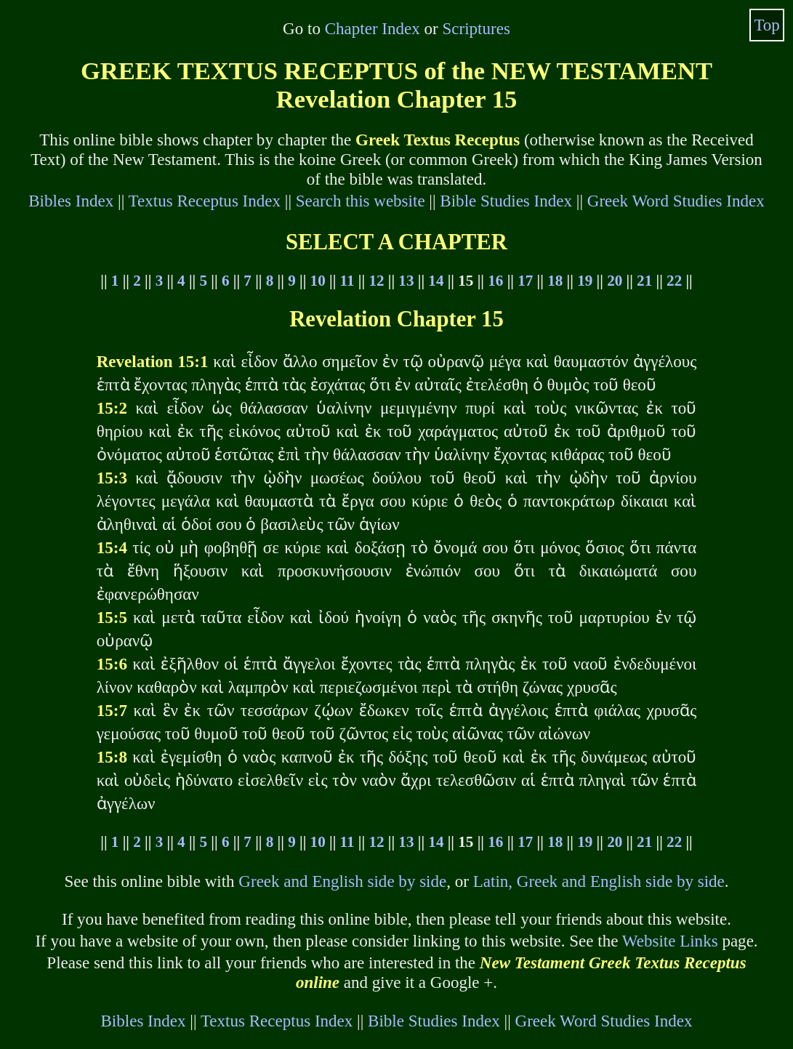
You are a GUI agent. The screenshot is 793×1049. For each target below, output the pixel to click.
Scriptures (476, 28)
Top (767, 24)
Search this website (360, 200)
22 (674, 280)
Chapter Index (372, 28)
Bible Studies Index (506, 200)
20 (614, 280)
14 (435, 280)
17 (525, 280)
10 (318, 280)
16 (495, 280)
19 (584, 280)
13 (406, 280)
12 (376, 280)
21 (644, 280)
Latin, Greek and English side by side (599, 881)
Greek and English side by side (342, 881)
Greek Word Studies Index (676, 200)
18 (555, 280)
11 (347, 280)
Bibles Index (70, 200)
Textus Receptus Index (205, 200)
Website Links (670, 940)
